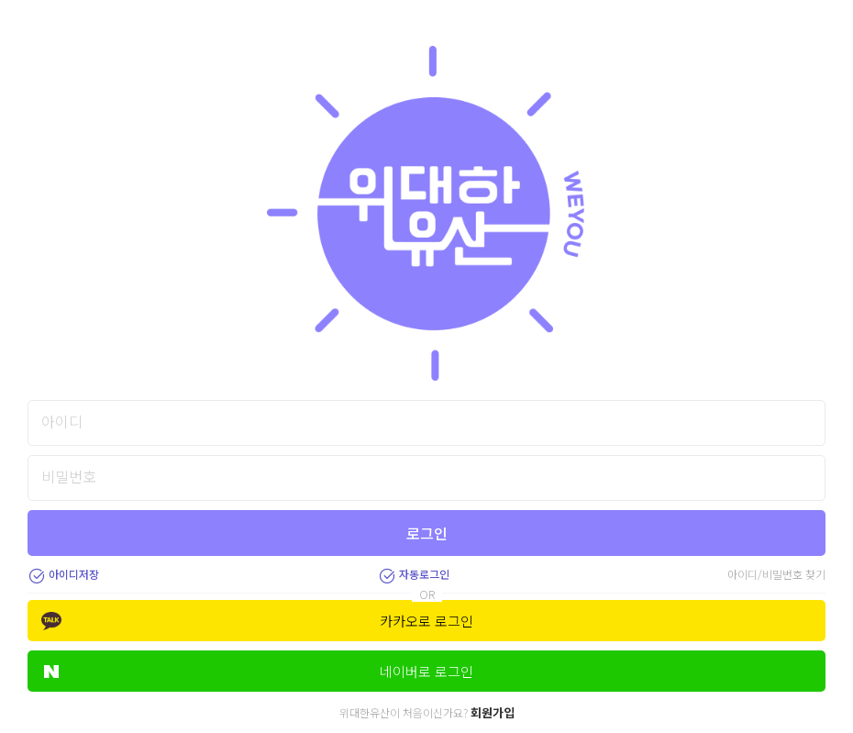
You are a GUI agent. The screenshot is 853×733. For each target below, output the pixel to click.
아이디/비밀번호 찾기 (776, 574)
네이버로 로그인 (258, 671)
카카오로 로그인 (257, 620)
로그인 (427, 533)
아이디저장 (63, 574)
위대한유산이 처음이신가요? (427, 712)
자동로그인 (413, 574)
